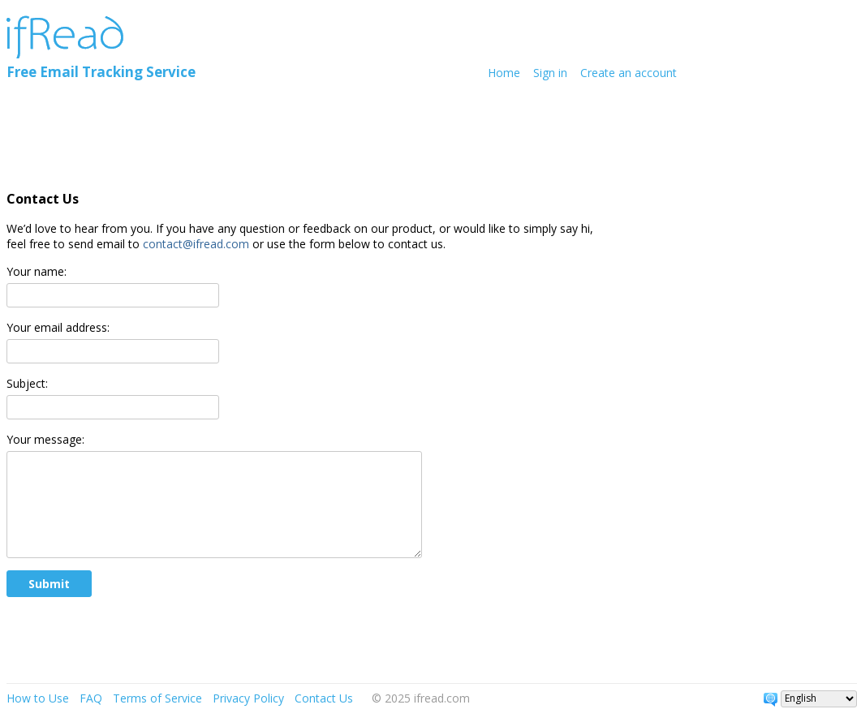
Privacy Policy (248, 698)
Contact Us (324, 698)
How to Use (37, 698)
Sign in (550, 72)
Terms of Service (157, 698)
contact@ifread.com (196, 243)
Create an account (628, 72)
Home (504, 72)
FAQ (91, 698)
